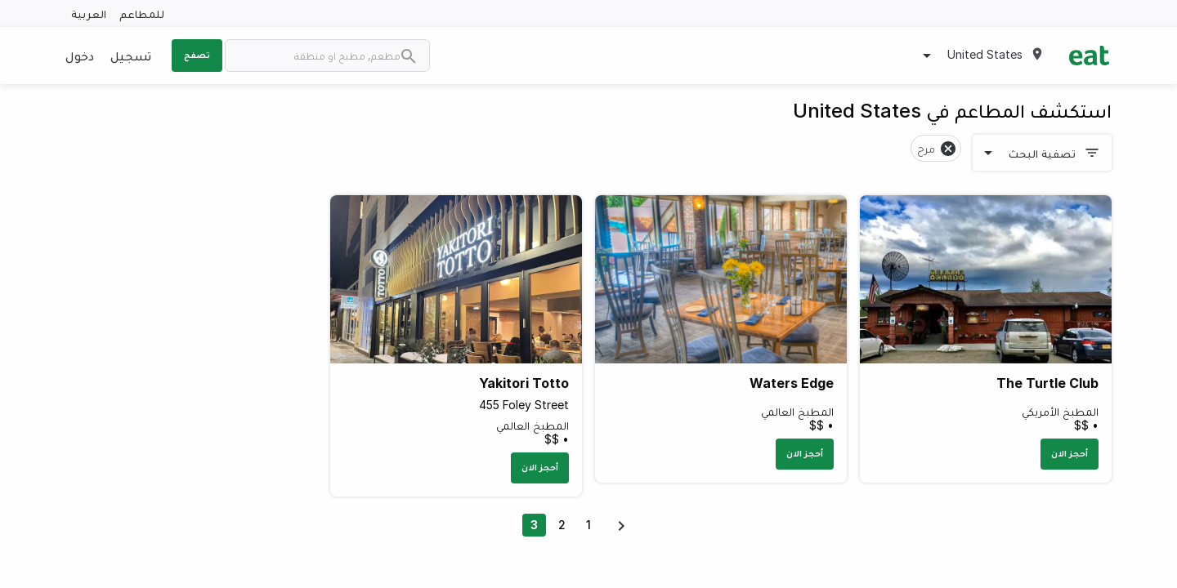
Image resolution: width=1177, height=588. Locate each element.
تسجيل (130, 55)
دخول (79, 55)
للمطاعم (141, 13)
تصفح (197, 54)
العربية (88, 13)
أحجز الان (1069, 453)
